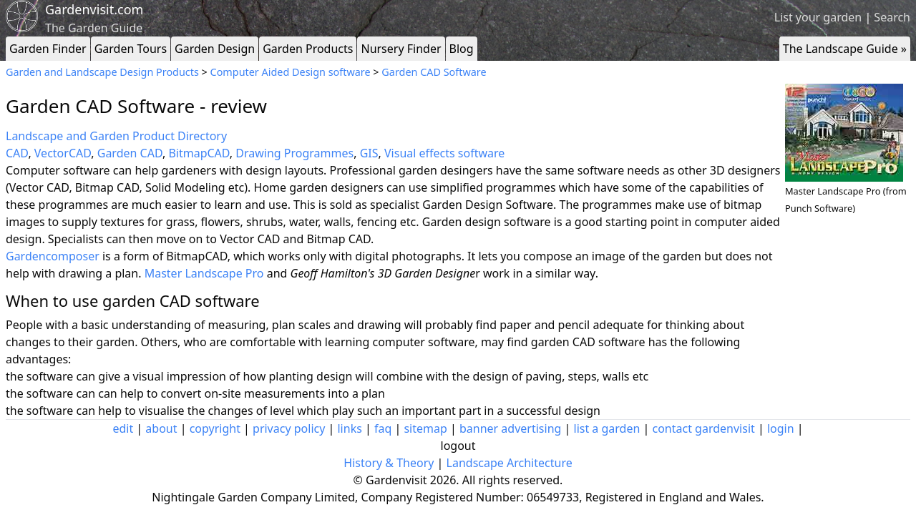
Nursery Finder (401, 49)
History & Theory (389, 463)
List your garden (818, 17)
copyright (215, 428)
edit (122, 428)
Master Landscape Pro (204, 273)
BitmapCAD (198, 153)
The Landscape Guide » (845, 49)
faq (382, 428)
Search (892, 17)
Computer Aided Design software (290, 72)
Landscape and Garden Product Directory (116, 136)
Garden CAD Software (433, 72)
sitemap (425, 428)
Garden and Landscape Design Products (102, 72)
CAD (17, 153)
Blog (461, 49)
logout (458, 445)
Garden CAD (129, 153)
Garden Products (308, 49)
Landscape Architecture (509, 463)
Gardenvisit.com (94, 9)
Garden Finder (48, 49)
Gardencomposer (52, 256)
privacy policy (289, 428)
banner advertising (510, 428)
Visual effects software (444, 153)
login (780, 428)
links (349, 428)
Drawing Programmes (294, 153)
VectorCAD (62, 153)
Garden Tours (130, 49)
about (161, 428)
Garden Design (215, 49)
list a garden (607, 428)
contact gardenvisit (704, 428)
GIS (369, 153)
